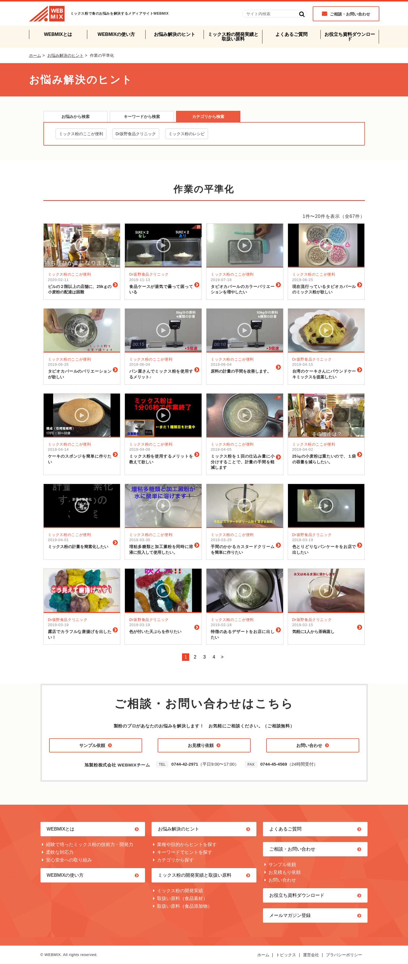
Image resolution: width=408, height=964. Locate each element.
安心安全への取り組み (69, 859)
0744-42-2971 (184, 764)
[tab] (75, 116)
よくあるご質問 (291, 34)
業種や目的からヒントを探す (187, 844)
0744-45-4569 (273, 764)
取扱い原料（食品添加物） (184, 906)
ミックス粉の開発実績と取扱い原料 (233, 36)
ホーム (35, 55)
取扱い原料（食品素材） (182, 898)
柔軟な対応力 (60, 852)
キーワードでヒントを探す (184, 852)
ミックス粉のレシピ (187, 133)
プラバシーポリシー (344, 955)
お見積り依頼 (201, 745)
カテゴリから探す (175, 859)
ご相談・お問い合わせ (350, 14)
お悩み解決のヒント (174, 34)
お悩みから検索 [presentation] (75, 116)
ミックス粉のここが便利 (81, 133)
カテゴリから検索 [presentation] (208, 116)
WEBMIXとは (58, 34)
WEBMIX (47, 14)
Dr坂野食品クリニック (136, 133)
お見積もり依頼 (284, 872)
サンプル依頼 (92, 745)
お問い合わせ (309, 745)
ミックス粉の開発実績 (180, 890)
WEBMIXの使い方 (116, 34)
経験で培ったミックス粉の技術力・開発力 (89, 844)
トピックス (286, 955)
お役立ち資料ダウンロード (349, 36)
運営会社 (311, 955)
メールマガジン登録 (290, 915)
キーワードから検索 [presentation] (142, 116)
